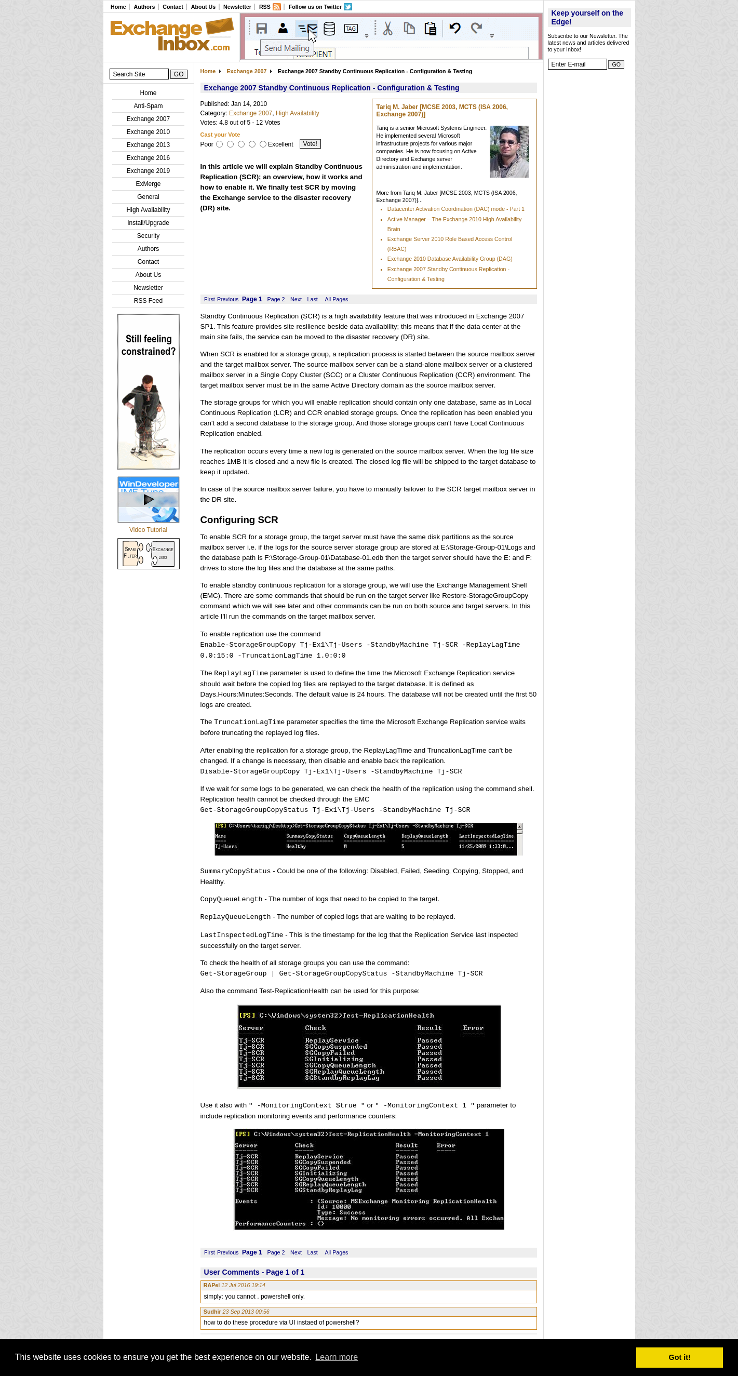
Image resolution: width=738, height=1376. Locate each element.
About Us (203, 7)
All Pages (336, 299)
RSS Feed (148, 300)
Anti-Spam (148, 106)
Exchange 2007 (148, 119)
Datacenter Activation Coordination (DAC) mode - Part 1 (456, 209)
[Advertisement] (589, 231)
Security (148, 235)
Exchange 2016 (148, 158)
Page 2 (276, 299)
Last (312, 299)
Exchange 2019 (148, 171)
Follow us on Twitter (315, 7)
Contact (173, 7)
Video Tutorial (148, 529)
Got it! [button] (680, 1357)
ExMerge (148, 184)
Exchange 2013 (148, 145)
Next (296, 299)
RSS (265, 7)
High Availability (148, 209)
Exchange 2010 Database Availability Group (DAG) (450, 259)
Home (118, 7)
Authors (144, 7)
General (148, 197)
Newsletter (237, 7)
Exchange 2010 (148, 132)
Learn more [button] (336, 1357)
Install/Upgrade (148, 222)
